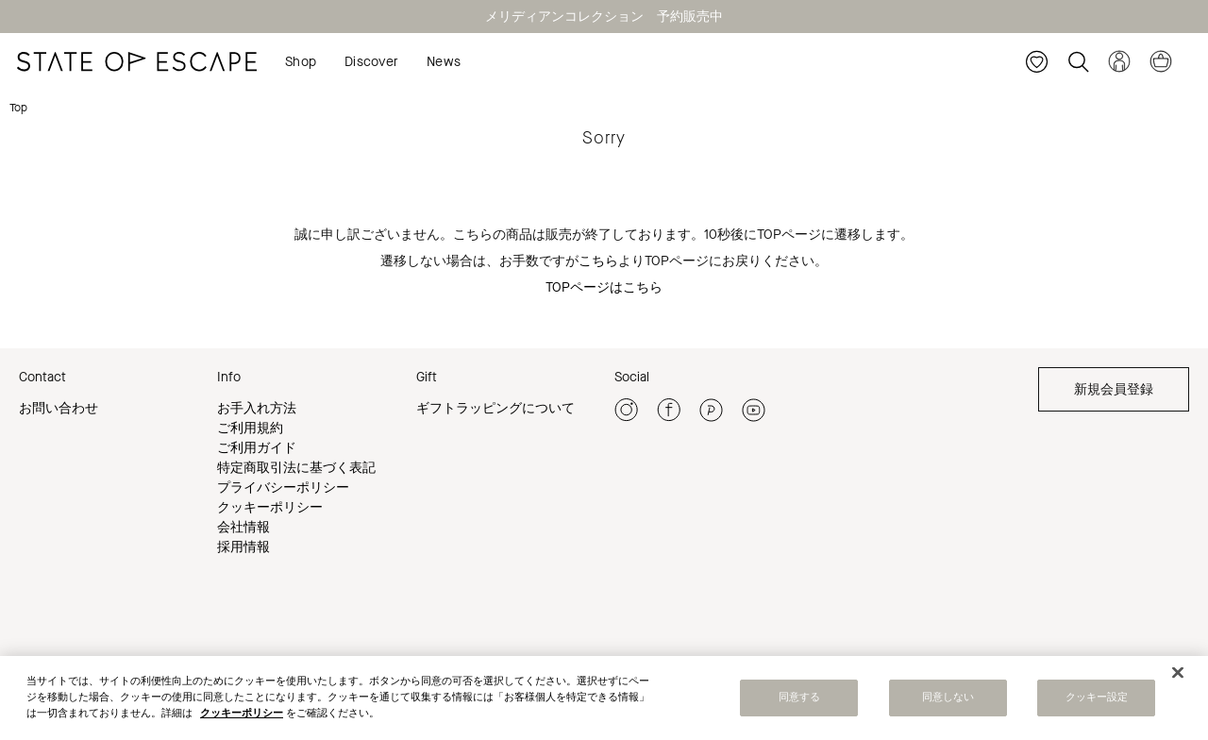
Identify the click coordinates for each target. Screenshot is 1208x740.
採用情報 (243, 547)
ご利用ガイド (256, 448)
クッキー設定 (1097, 701)
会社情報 (243, 527)
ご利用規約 (250, 428)
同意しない (948, 701)
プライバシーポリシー (283, 487)
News (444, 62)
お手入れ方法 (256, 408)
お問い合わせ (58, 408)
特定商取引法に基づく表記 (296, 468)
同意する (799, 701)
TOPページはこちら (604, 287)
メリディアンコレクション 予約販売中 (604, 16)
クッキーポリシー (270, 507)
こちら (598, 261)
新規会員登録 (1113, 389)
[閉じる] (1178, 676)
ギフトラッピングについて (495, 408)
